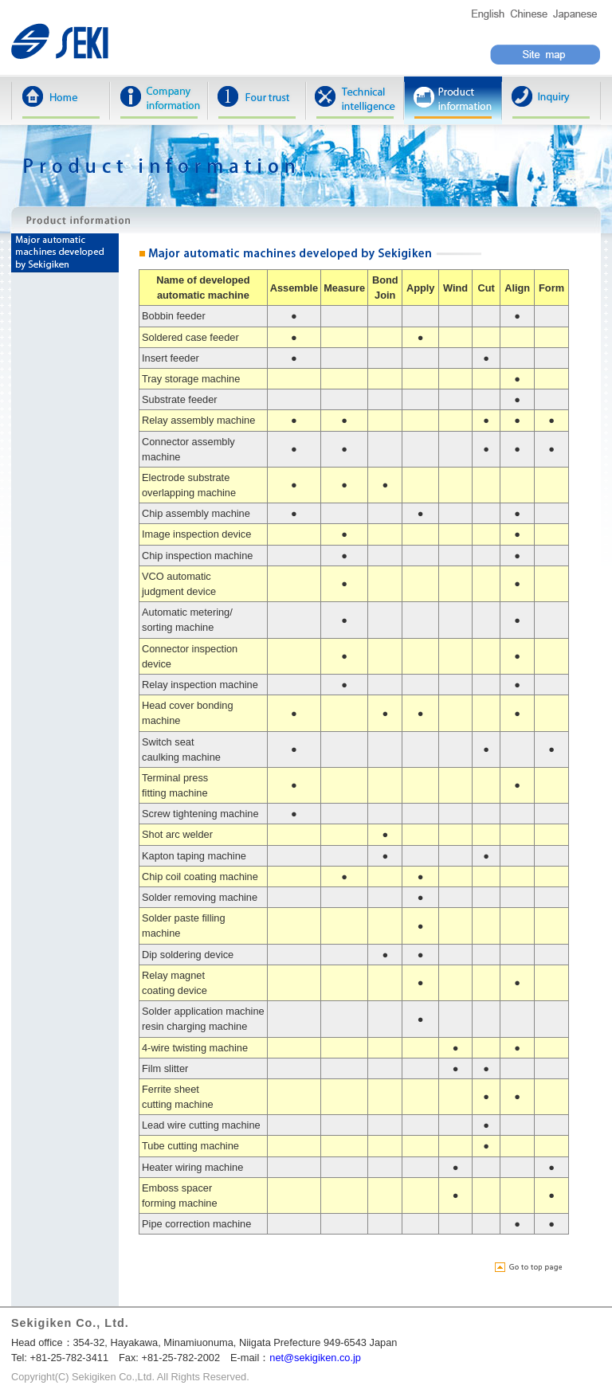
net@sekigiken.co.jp (315, 1358)
